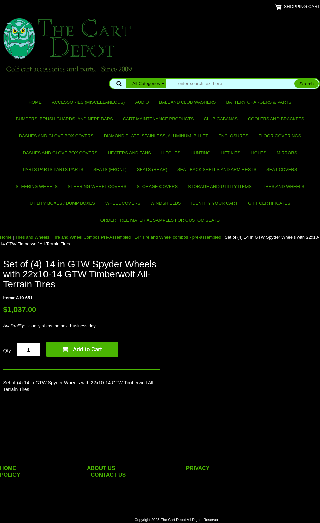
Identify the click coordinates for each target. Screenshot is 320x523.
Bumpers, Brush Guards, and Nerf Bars (64, 118)
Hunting (200, 152)
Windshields (165, 203)
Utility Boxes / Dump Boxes (62, 203)
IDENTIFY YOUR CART (214, 203)
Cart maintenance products (158, 118)
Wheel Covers (122, 203)
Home (35, 102)
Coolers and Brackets (276, 118)
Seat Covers (281, 169)
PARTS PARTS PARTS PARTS (53, 169)
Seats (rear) (152, 169)
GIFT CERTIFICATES (269, 203)
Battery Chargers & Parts (258, 102)
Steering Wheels (37, 186)
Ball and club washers (187, 102)
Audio (142, 102)
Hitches (170, 152)
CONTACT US (108, 475)
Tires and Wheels (283, 186)
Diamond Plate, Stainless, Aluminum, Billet (156, 135)
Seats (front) (110, 169)
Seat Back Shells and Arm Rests (216, 169)
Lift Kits (230, 152)
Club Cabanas (220, 118)
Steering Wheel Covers (97, 186)
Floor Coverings (280, 135)
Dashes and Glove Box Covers (56, 135)
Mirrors (287, 152)
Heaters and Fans (129, 152)
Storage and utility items (220, 186)
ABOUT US (101, 468)
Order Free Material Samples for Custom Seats (160, 220)
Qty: (7, 350)
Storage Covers (157, 186)
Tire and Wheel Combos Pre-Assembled (92, 237)
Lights (258, 152)
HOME (8, 468)
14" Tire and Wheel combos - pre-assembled (178, 237)
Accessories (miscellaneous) (88, 102)
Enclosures (233, 135)
